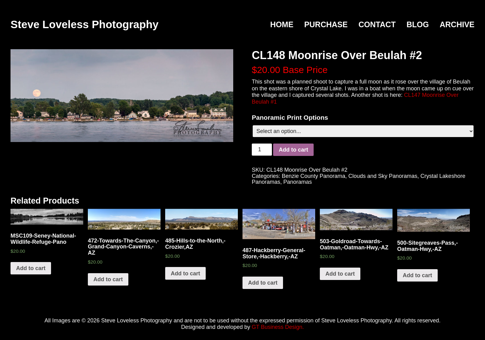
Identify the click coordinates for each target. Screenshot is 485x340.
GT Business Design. (278, 327)
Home (282, 25)
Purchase (326, 25)
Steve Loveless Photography (84, 24)
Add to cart (293, 150)
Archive (457, 25)
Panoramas (297, 182)
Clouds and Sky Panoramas (382, 176)
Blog (417, 25)
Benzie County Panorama (313, 176)
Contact (377, 25)
